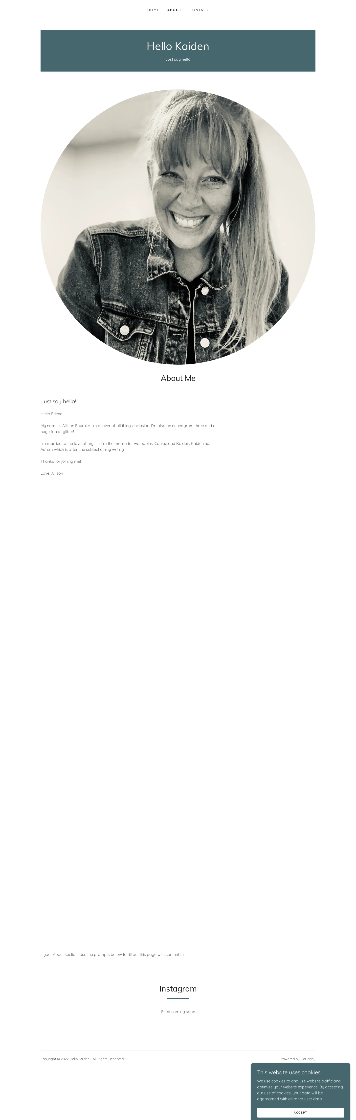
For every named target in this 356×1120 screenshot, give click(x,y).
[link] (178, 48)
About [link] (174, 10)
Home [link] (153, 10)
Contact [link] (199, 10)
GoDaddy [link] (308, 1059)
